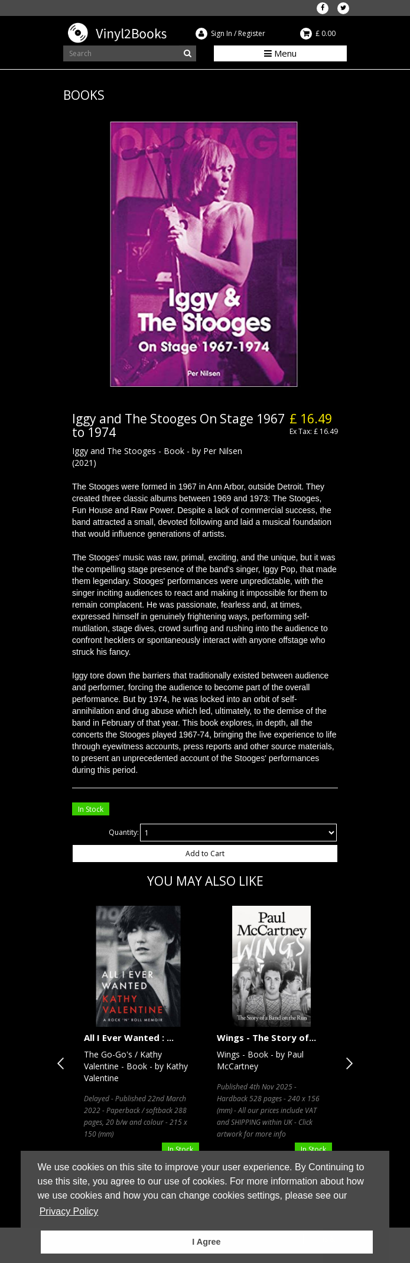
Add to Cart (205, 853)
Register (251, 33)
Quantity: (124, 832)
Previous (63, 1063)
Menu (280, 53)
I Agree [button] (206, 1241)
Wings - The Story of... (266, 1037)
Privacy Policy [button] (69, 1211)
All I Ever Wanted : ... (129, 1037)
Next (347, 1063)
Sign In (221, 33)
